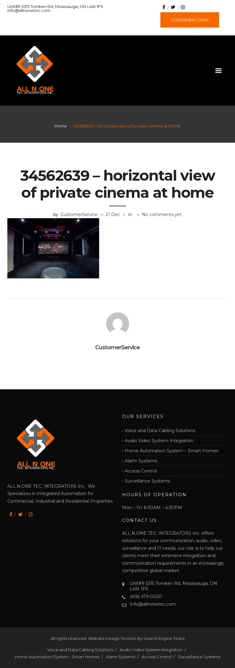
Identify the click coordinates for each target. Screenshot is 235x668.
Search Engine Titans (164, 638)
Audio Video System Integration (159, 440)
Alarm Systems (141, 461)
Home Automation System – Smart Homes (171, 450)
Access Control (141, 471)
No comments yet (162, 214)
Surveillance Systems (147, 481)
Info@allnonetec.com (153, 604)
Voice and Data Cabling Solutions (160, 430)
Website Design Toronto (112, 638)
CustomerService (79, 214)
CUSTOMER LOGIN (189, 19)
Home (60, 125)
